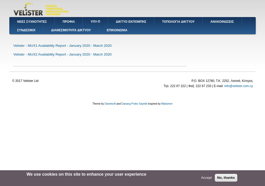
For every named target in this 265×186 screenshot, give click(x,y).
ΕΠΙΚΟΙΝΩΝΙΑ (117, 30)
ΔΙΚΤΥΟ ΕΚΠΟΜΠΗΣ (131, 22)
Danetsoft (110, 103)
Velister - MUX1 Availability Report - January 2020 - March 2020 (62, 46)
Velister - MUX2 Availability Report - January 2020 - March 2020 (62, 54)
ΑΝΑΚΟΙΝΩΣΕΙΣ (222, 22)
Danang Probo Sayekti (134, 103)
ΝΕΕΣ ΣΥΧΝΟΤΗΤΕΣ (32, 22)
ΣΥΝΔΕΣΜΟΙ (26, 30)
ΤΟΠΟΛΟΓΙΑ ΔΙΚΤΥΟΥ (178, 22)
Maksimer (166, 103)
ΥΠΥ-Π (95, 22)
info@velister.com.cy (238, 86)
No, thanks (226, 179)
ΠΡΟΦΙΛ (69, 22)
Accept (206, 179)
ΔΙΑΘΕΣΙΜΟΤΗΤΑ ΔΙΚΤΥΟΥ (71, 30)
